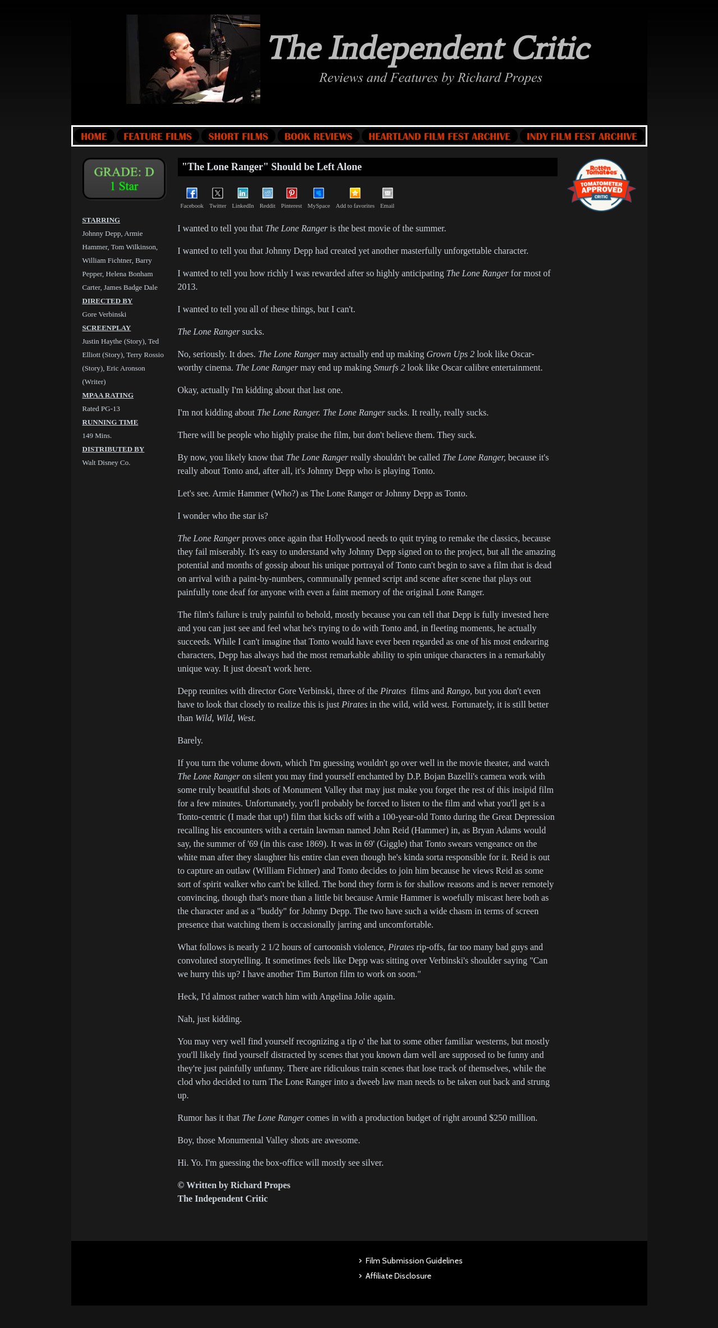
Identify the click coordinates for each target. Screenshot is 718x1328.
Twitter (218, 198)
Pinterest (291, 198)
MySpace (318, 198)
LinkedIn (243, 198)
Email (387, 198)
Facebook (192, 198)
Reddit (267, 198)
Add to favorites (355, 198)
